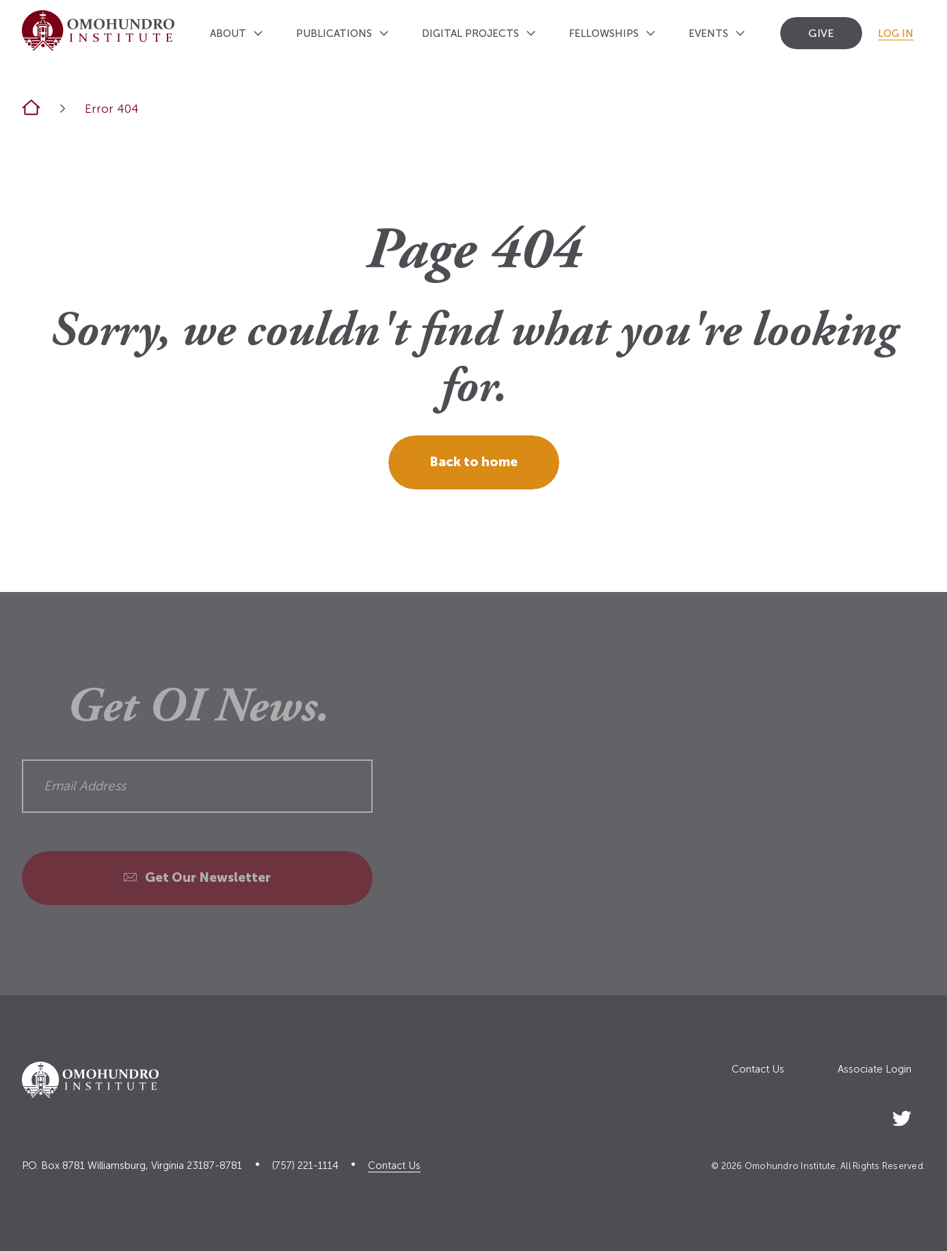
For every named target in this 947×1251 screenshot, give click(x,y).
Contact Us (758, 1069)
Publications (334, 33)
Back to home (473, 462)
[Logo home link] (98, 30)
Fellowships (604, 33)
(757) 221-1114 (305, 1166)
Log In (895, 33)
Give (821, 33)
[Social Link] (901, 1116)
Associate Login (874, 1069)
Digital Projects (470, 33)
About (228, 33)
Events (708, 33)
